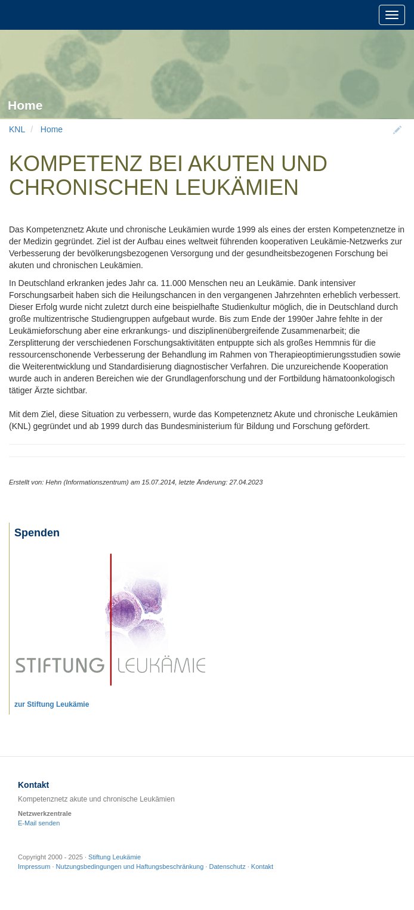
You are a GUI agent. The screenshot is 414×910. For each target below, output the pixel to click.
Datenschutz (227, 866)
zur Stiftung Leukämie (51, 704)
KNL (17, 129)
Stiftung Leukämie (114, 857)
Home (52, 129)
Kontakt (262, 866)
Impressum (34, 866)
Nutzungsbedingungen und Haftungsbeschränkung (130, 866)
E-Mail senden (39, 823)
